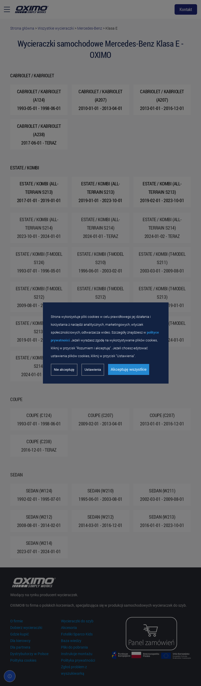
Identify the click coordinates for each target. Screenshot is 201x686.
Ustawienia (93, 370)
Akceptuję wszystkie (129, 369)
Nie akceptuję (64, 370)
